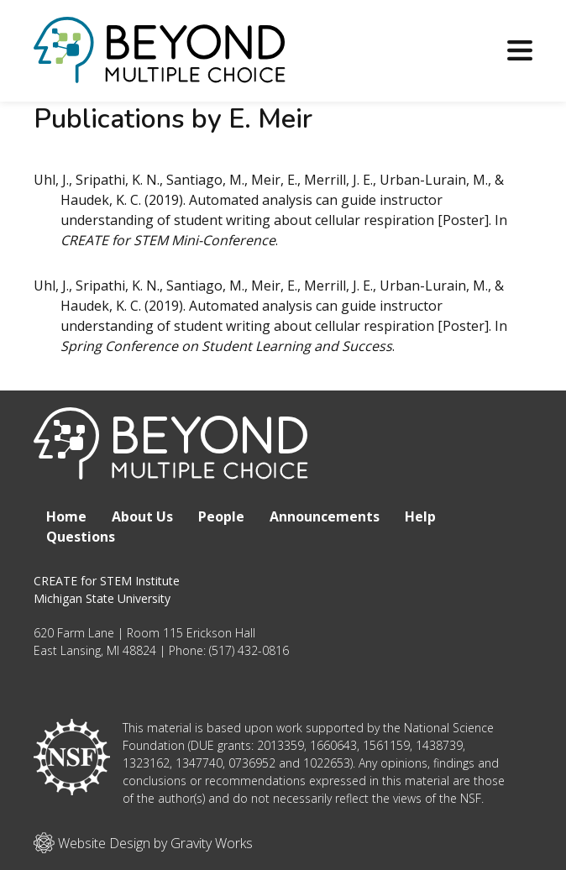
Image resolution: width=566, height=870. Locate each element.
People (221, 516)
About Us (142, 516)
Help (420, 516)
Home (66, 516)
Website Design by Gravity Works (143, 842)
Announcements (325, 516)
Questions (80, 536)
